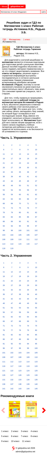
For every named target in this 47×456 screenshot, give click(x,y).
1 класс (5, 431)
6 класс (14, 436)
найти (43, 12)
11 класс (26, 441)
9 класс (5, 441)
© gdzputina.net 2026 (23, 448)
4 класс (34, 431)
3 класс (24, 431)
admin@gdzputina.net (25, 452)
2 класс (14, 431)
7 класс (24, 436)
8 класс (34, 436)
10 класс (15, 441)
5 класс (5, 436)
